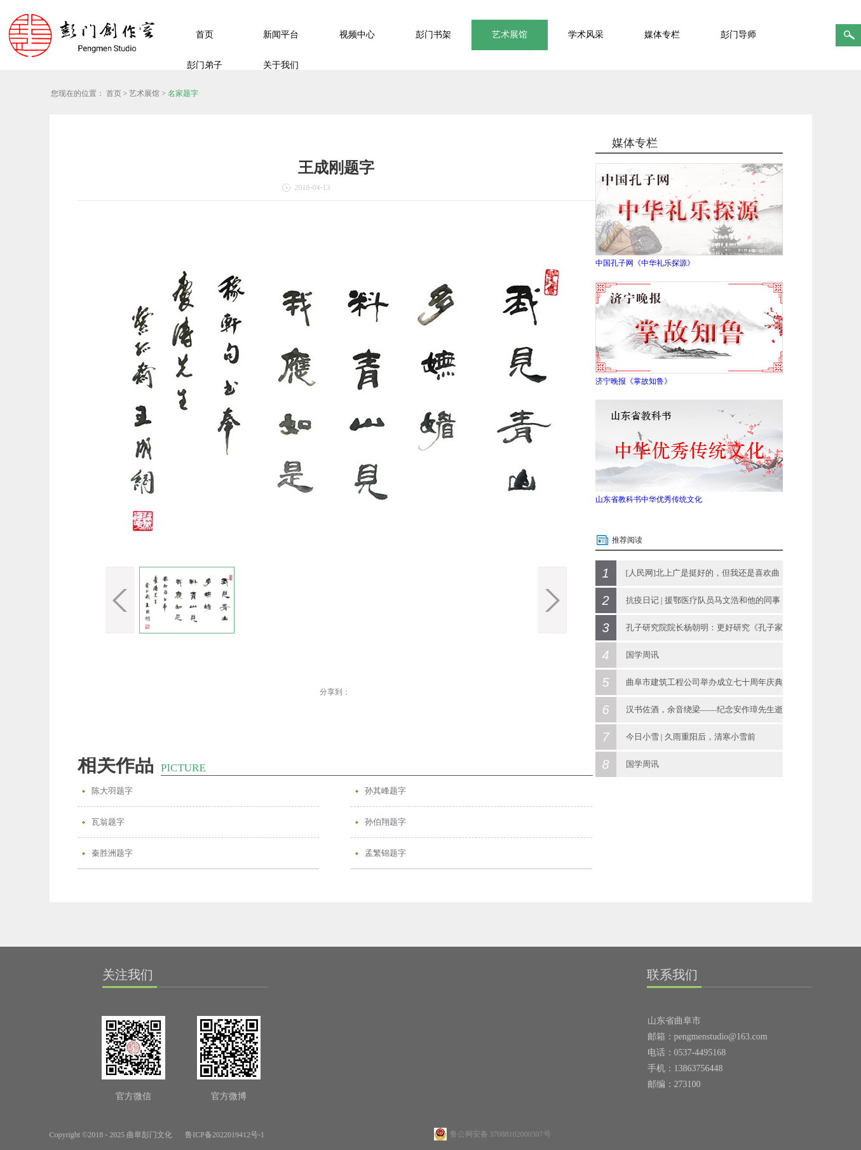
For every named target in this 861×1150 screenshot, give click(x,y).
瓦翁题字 (108, 822)
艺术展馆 (144, 93)
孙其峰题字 (385, 790)
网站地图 (294, 1134)
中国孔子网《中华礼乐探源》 (645, 263)
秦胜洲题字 (112, 853)
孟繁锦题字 (385, 853)
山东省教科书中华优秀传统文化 (648, 499)
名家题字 (183, 93)
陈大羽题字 (112, 790)
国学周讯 (642, 655)
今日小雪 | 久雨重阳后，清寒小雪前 (691, 736)
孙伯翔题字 (385, 822)
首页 (205, 34)
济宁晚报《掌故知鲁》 (633, 381)
